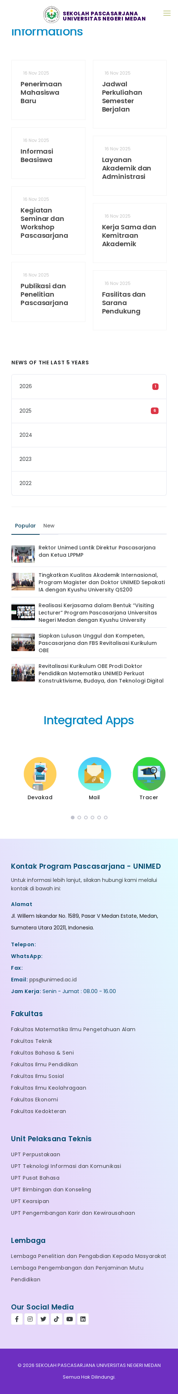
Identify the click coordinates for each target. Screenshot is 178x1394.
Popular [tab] (25, 525)
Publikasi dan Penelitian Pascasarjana (44, 294)
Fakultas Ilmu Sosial (37, 1076)
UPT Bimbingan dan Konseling (51, 1189)
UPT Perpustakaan (35, 1154)
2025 (25, 410)
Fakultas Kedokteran (38, 1111)
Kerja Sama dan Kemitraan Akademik (129, 235)
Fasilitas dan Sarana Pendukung (124, 303)
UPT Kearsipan (30, 1201)
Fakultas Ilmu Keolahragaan (48, 1087)
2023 (25, 459)
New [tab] (49, 525)
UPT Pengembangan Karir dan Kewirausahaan (73, 1213)
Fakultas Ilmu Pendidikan (44, 1064)
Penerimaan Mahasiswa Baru (41, 92)
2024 (25, 435)
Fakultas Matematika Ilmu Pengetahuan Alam (73, 1029)
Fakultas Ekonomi (34, 1099)
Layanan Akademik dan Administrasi (127, 168)
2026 (25, 386)
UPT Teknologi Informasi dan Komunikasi (66, 1166)
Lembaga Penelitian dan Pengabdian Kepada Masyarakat (89, 1256)
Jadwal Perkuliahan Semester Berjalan (122, 96)
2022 (25, 483)
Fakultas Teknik (31, 1041)
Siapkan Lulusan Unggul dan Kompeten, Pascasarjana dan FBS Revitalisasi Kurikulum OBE (98, 643)
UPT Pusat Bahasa (35, 1177)
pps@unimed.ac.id (53, 979)
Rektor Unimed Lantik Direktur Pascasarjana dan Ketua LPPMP (97, 551)
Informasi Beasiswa (37, 155)
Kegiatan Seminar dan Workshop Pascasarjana (44, 223)
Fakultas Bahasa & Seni (42, 1052)
